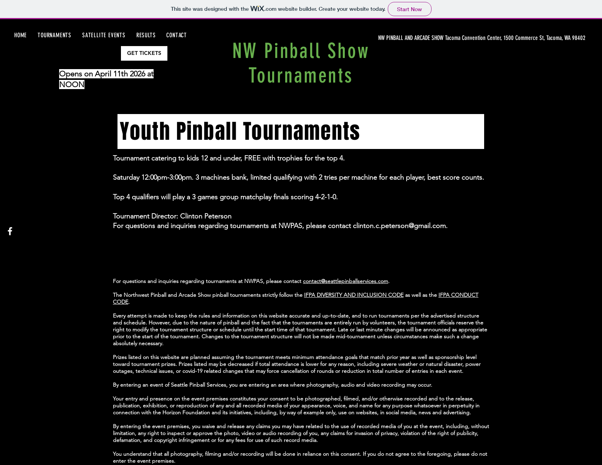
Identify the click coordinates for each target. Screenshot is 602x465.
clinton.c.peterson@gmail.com (399, 226)
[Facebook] (10, 231)
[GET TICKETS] (144, 53)
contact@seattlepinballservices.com (345, 281)
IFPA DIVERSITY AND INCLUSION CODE (354, 294)
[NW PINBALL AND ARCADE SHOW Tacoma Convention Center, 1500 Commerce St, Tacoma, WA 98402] (482, 38)
